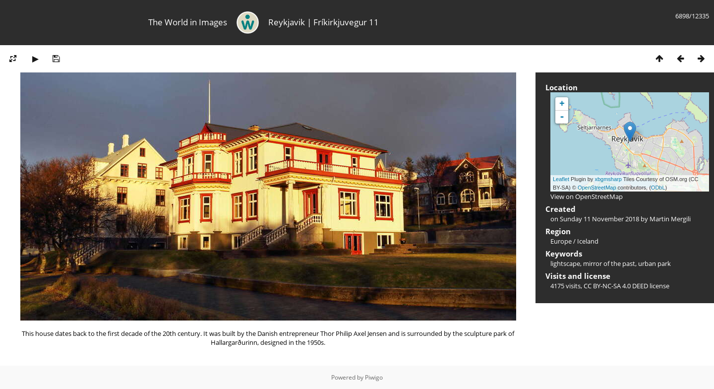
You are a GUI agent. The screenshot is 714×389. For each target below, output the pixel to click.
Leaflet (561, 179)
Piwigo (374, 377)
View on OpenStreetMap (586, 196)
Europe (561, 241)
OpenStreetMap (597, 188)
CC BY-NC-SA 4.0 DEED (616, 285)
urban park (654, 263)
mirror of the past (609, 263)
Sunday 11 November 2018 (599, 218)
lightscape (565, 263)
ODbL (658, 188)
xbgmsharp (608, 179)
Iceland (587, 241)
